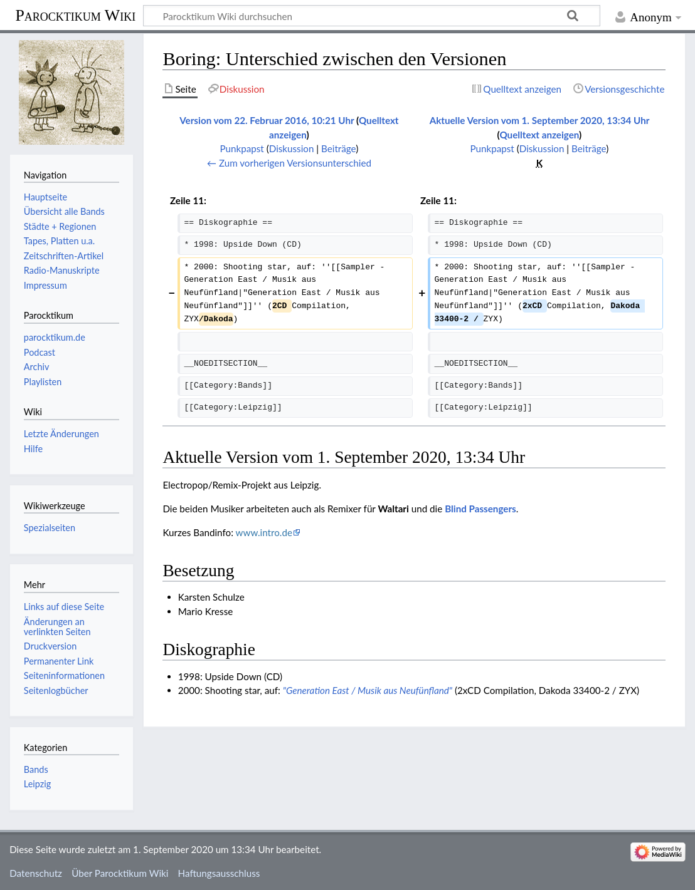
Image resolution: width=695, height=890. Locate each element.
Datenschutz (35, 873)
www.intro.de (264, 532)
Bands (36, 769)
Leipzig (37, 784)
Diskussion (291, 148)
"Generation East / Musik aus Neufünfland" (367, 690)
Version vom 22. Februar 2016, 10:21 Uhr (266, 120)
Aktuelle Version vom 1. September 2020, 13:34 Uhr (540, 120)
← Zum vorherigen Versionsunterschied (289, 162)
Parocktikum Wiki (75, 14)
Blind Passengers (480, 508)
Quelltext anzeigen (539, 134)
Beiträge (338, 148)
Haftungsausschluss (219, 873)
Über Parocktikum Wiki (120, 873)
